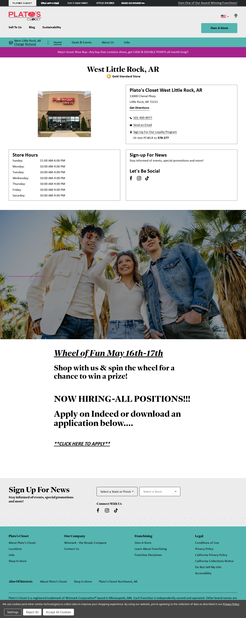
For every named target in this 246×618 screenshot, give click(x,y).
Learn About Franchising (151, 549)
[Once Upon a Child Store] (50, 3)
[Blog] (32, 28)
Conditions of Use (207, 543)
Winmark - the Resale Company (85, 543)
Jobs (12, 555)
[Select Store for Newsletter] (159, 491)
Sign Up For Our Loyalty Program (155, 132)
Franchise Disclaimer (148, 555)
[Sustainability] (52, 28)
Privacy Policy (204, 549)
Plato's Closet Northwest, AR (118, 581)
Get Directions (139, 108)
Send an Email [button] (142, 125)
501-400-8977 (142, 118)
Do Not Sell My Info (208, 567)
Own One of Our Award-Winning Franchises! (207, 3)
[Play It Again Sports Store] (78, 3)
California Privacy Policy (211, 555)
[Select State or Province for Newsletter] (117, 491)
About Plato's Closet (22, 543)
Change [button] (19, 44)
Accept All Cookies (58, 612)
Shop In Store (18, 561)
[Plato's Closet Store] (22, 3)
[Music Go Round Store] (133, 3)
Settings (12, 612)
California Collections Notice (214, 561)
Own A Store (219, 28)
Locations (15, 549)
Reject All (32, 612)
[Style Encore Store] (105, 3)
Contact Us (71, 549)
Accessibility (203, 573)
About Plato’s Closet (53, 581)
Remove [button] (30, 44)
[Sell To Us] (17, 28)
